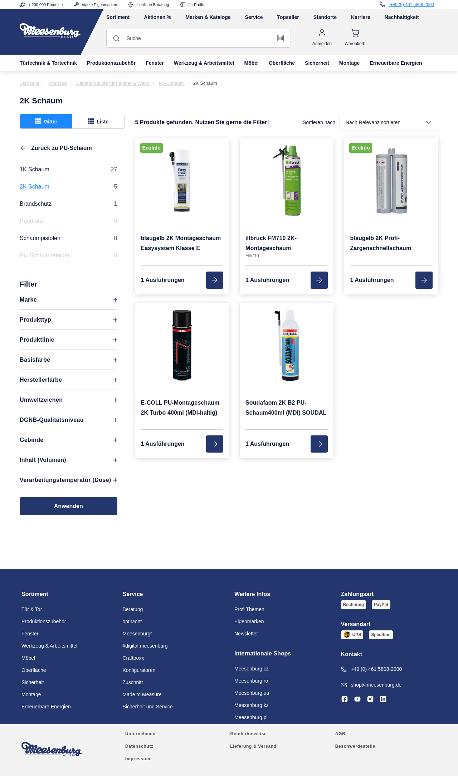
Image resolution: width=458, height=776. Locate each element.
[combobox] (389, 122)
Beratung (133, 609)
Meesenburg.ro (251, 681)
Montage (349, 63)
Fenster (155, 63)
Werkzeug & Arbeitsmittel (204, 63)
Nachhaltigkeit (402, 17)
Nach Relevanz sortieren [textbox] (373, 122)
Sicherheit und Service (148, 706)
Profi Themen (249, 609)
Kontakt (351, 654)
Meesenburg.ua (251, 693)
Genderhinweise (248, 733)
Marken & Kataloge (208, 17)
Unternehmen (140, 733)
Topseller (288, 17)
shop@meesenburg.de (371, 685)
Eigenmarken (249, 621)
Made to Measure (142, 694)
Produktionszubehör (111, 63)
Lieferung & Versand (253, 746)
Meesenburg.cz (251, 669)
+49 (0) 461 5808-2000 (371, 669)
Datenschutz (139, 746)
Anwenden (68, 506)
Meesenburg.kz (251, 705)
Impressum (137, 758)
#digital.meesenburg (145, 646)
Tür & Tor (31, 609)
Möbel (251, 63)
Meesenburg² (137, 633)
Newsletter (246, 633)
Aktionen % (157, 17)
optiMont (132, 621)
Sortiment (118, 17)
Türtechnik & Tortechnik (48, 63)
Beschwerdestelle (355, 746)
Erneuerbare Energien (396, 63)
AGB (340, 733)
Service (254, 17)
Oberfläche (282, 63)
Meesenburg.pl (251, 717)
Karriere (360, 17)
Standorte (325, 17)
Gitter (46, 121)
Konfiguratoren (139, 670)
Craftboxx (133, 658)
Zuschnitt (133, 682)
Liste (98, 121)
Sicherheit (317, 63)
